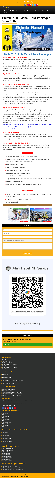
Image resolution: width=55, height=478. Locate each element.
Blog (48, 10)
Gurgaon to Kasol (6, 454)
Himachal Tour (5, 374)
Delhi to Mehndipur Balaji (7, 448)
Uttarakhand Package (7, 382)
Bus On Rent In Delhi (7, 362)
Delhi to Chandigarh (6, 422)
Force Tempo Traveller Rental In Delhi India (11, 392)
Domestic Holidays (40, 10)
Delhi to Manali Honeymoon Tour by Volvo (11, 467)
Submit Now (27, 253)
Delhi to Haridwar (6, 419)
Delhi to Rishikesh (6, 417)
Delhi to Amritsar (6, 426)
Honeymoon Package (7, 377)
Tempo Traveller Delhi (7, 390)
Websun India (24, 476)
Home (5, 10)
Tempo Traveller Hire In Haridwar (9, 367)
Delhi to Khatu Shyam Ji (7, 450)
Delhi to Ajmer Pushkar (7, 438)
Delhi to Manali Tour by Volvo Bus (9, 466)
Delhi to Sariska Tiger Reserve (9, 443)
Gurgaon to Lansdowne (7, 457)
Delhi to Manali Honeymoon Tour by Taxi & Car (12, 469)
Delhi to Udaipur (5, 434)
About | (6, 474)
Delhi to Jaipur (5, 413)
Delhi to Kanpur (5, 425)
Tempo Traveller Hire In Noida (8, 365)
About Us (12, 10)
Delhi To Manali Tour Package (8, 383)
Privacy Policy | (22, 474)
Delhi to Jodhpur (5, 435)
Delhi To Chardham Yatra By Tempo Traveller (12, 393)
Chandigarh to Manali (7, 460)
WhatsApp (27, 205)
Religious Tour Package (7, 376)
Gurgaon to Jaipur (6, 459)
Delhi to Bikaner (5, 440)
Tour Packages (28, 10)
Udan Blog (6, 476)
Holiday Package (6, 379)
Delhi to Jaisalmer (6, 437)
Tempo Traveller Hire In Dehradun (9, 368)
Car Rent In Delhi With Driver (8, 389)
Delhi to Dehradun (6, 420)
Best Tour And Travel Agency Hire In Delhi (11, 395)
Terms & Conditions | (13, 474)
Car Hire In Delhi (6, 361)
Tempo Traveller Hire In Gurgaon (9, 364)
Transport (19, 10)
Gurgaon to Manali (6, 453)
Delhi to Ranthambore (7, 441)
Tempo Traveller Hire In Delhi (8, 359)
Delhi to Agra (5, 414)
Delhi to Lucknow (6, 423)
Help (27, 474)
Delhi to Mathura (6, 416)
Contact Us (7, 13)
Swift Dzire (25, 159)
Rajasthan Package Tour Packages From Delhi (12, 380)
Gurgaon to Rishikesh (7, 456)
